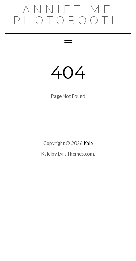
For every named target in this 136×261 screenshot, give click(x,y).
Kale (88, 143)
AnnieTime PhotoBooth (68, 15)
